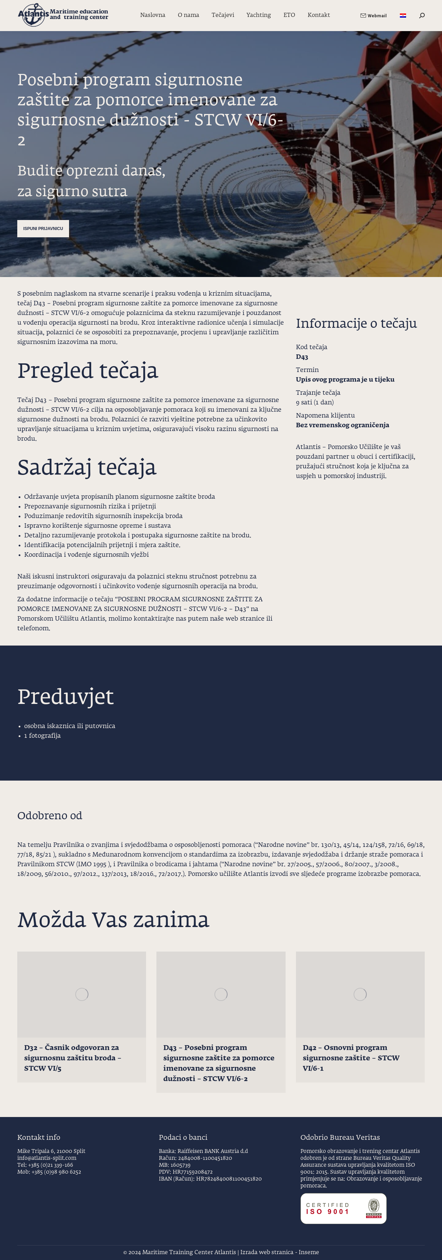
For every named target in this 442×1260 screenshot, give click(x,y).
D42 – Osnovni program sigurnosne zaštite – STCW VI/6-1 (351, 1058)
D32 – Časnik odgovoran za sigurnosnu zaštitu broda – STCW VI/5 (73, 1058)
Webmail (374, 15)
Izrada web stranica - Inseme (279, 1253)
